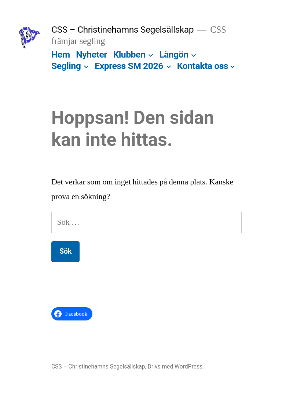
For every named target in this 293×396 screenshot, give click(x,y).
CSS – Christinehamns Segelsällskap (122, 29)
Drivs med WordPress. (176, 366)
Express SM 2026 (129, 65)
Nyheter (91, 54)
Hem (60, 54)
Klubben (129, 54)
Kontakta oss (202, 65)
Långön (173, 54)
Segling (66, 65)
